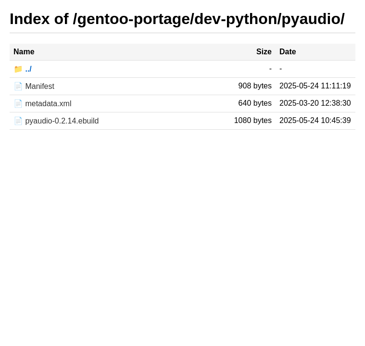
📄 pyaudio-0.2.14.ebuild (56, 121)
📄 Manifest (33, 86)
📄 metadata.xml (42, 103)
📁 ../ (22, 69)
